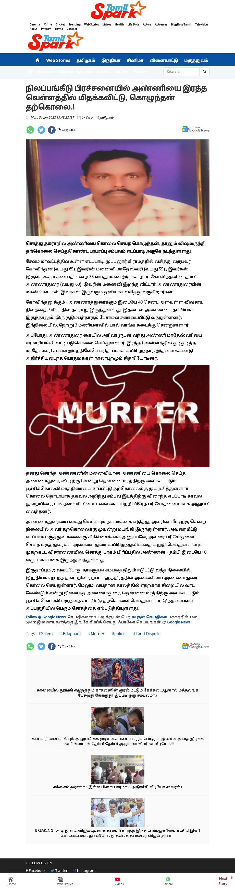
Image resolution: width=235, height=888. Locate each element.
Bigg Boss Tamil (181, 24)
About (33, 29)
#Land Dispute (146, 633)
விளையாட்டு (164, 60)
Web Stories (91, 24)
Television (201, 24)
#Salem (46, 633)
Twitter (59, 871)
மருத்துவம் (196, 60)
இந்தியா (110, 60)
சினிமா (135, 60)
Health (119, 24)
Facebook (36, 871)
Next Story (222, 880)
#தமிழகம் (105, 118)
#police (118, 633)
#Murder (95, 633)
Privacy (46, 29)
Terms (59, 29)
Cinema (35, 24)
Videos (107, 24)
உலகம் (103, 72)
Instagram (84, 871)
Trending (74, 24)
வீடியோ (121, 72)
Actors (147, 24)
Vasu (89, 118)
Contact (72, 29)
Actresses (161, 24)
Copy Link (68, 129)
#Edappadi (70, 633)
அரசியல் (45, 72)
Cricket (60, 24)
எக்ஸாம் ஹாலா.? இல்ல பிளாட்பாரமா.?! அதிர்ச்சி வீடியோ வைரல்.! (117, 787)
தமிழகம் (85, 60)
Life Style (133, 24)
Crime (48, 24)
